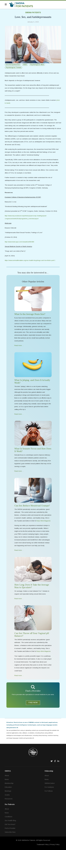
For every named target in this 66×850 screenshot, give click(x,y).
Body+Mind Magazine (43, 651)
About (7, 775)
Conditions (8, 817)
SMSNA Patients (33, 12)
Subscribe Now (10, 832)
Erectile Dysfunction (13, 64)
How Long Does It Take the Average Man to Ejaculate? (31, 586)
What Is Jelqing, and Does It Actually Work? (32, 381)
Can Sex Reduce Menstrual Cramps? (32, 505)
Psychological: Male (37, 64)
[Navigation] (6, 4)
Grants (7, 795)
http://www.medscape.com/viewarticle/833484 (19, 242)
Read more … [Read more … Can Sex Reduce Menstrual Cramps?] (19, 550)
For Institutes (49, 787)
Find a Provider (10, 828)
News (7, 779)
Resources (9, 799)
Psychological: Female (13, 67)
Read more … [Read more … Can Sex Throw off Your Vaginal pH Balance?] (19, 675)
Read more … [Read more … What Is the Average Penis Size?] (19, 345)
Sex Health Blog (10, 820)
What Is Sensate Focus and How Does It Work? (32, 450)
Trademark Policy (43, 844)
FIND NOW (33, 702)
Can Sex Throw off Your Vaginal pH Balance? (31, 634)
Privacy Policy (55, 844)
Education (8, 787)
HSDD (25, 64)
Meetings (8, 791)
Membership (9, 783)
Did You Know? (10, 824)
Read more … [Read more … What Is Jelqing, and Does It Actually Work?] (19, 414)
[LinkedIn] (58, 761)
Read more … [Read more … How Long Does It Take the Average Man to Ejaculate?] (19, 598)
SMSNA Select (50, 783)
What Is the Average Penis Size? (29, 314)
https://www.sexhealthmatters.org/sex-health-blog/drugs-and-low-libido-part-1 (30, 260)
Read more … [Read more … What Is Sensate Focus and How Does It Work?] (19, 471)
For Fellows (49, 791)
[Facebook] (55, 761)
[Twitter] (52, 761)
